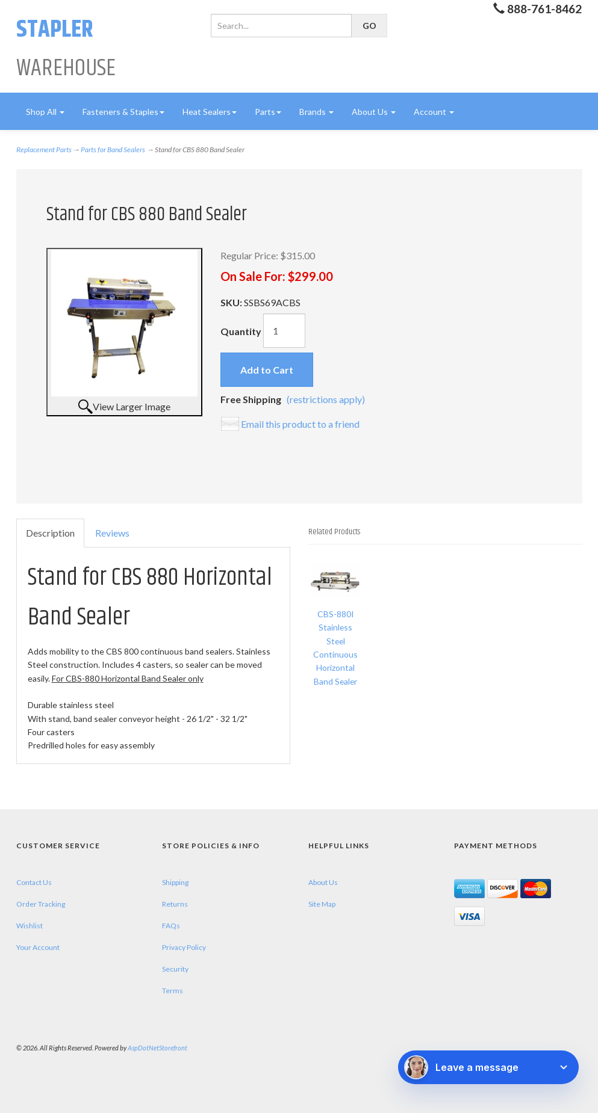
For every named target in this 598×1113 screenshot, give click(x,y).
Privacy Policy (184, 947)
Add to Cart (266, 369)
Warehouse (66, 49)
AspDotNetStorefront (157, 1048)
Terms (172, 990)
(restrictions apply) (326, 399)
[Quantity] (284, 330)
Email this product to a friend (300, 424)
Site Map (321, 903)
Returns (175, 903)
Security (175, 968)
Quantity (240, 331)
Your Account (38, 947)
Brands (316, 111)
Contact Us (34, 882)
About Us (374, 111)
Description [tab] (50, 532)
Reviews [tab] (112, 532)
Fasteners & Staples (123, 111)
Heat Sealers (209, 111)
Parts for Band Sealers (113, 149)
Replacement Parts (44, 149)
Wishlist (29, 925)
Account (434, 111)
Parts (268, 111)
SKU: (232, 302)
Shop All (45, 111)
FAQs (171, 925)
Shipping (175, 882)
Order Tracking (40, 903)
